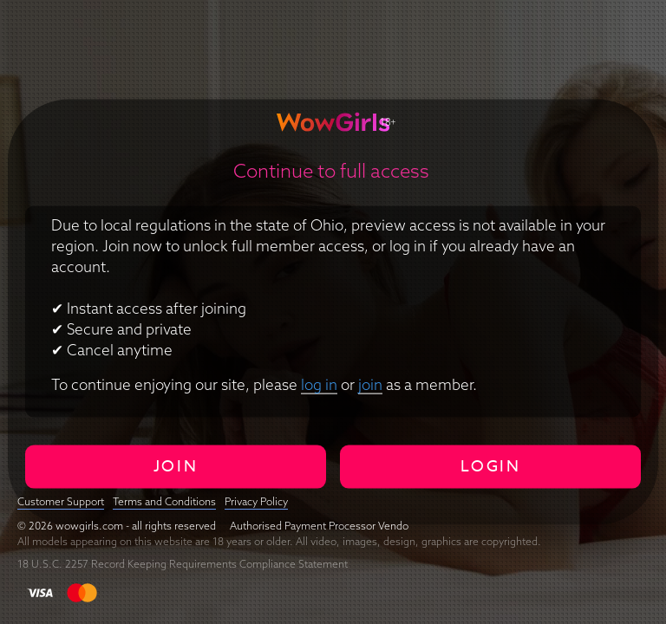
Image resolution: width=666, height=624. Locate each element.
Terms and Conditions (164, 501)
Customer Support (60, 501)
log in (319, 383)
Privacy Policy (256, 501)
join (370, 383)
